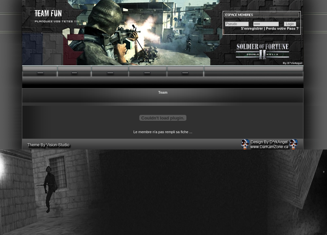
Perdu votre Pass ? (282, 28)
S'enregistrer (252, 28)
